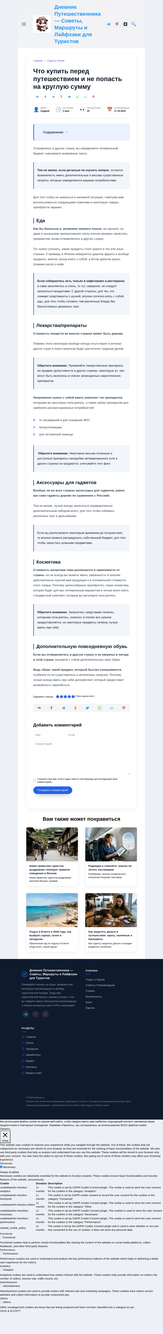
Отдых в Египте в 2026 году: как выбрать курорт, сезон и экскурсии (50, 935)
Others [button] (4, 1298)
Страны (90, 990)
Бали (89, 1002)
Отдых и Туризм (95, 979)
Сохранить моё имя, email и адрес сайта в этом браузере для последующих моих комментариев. (77, 780)
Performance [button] (7, 1249)
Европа (90, 1007)
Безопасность (94, 996)
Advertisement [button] (8, 1282)
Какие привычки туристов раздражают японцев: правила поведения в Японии (49, 869)
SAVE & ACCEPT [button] (10, 1310)
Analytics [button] (5, 1266)
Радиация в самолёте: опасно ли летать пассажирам (110, 867)
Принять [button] (5, 1128)
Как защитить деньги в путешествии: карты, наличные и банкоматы (110, 935)
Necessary (9, 1166)
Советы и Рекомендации (100, 985)
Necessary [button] (6, 1163)
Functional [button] (6, 1233)
